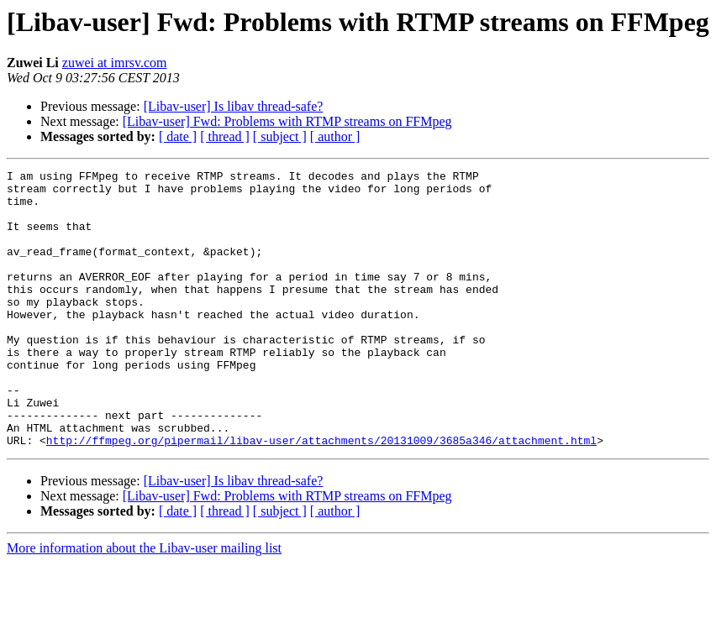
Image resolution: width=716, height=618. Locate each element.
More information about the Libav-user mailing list (144, 603)
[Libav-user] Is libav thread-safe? (234, 106)
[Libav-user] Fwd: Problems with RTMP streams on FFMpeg (287, 121)
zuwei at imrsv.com (114, 62)
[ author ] (335, 136)
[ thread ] (225, 136)
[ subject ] (280, 136)
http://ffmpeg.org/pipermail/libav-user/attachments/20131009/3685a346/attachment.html (321, 495)
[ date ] (178, 136)
